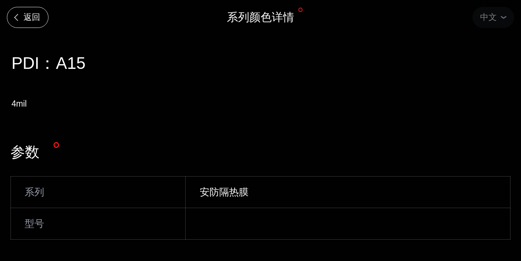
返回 (32, 17)
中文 (488, 17)
